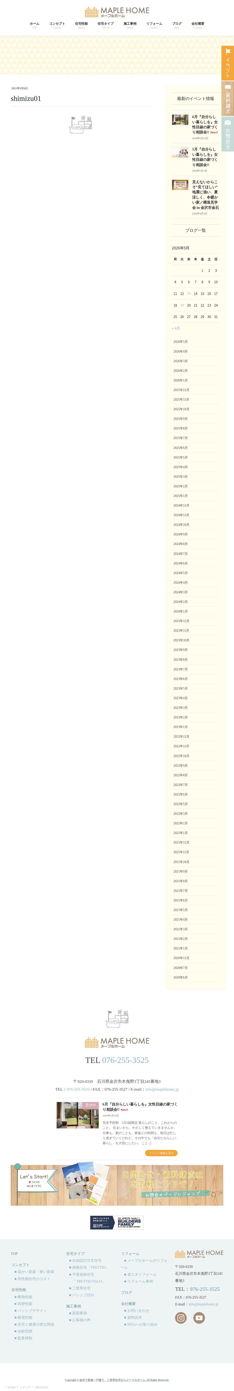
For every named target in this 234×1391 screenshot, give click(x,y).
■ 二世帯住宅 (79, 1288)
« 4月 (176, 328)
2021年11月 (181, 852)
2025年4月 (180, 467)
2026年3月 (180, 361)
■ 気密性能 (23, 1304)
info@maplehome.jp (162, 1089)
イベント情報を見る (161, 1153)
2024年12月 (181, 505)
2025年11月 (181, 399)
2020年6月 (180, 977)
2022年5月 (180, 804)
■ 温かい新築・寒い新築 (34, 1272)
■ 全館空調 (23, 1331)
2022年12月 (181, 736)
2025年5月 (180, 457)
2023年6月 (180, 679)
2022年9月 (180, 765)
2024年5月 (180, 573)
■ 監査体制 (23, 1338)
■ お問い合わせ (136, 1311)
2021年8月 (180, 881)
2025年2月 (180, 486)
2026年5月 (180, 341)
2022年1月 (180, 833)
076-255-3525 (125, 1060)
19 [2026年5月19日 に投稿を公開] (182, 305)
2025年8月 (180, 428)
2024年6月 (180, 563)
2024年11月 (181, 515)
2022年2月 (180, 823)
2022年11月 (181, 746)
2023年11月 (181, 630)
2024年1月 (180, 611)
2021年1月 (180, 948)
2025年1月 (180, 496)
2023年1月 (180, 727)
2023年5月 (180, 688)
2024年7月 (180, 553)
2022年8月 (180, 775)
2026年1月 (180, 380)
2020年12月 (181, 958)
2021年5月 (180, 910)
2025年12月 (181, 390)
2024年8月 (180, 544)
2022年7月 (180, 785)
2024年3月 (180, 592)
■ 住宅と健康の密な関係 (34, 1324)
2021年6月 (180, 900)
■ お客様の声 (79, 1320)
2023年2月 (180, 717)
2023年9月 (180, 650)
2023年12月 (181, 621)
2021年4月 (180, 919)
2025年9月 (180, 419)
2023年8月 (180, 659)
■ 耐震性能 (23, 1317)
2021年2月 (180, 939)
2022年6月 (180, 794)
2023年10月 (181, 640)
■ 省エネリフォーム (140, 1274)
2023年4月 (180, 698)
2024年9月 (180, 534)
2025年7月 (180, 438)
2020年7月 (180, 968)
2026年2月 (180, 370)
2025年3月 (180, 476)
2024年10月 (181, 524)
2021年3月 (180, 929)
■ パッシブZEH (81, 1295)
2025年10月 (181, 409)
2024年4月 (180, 582)
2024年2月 (180, 602)
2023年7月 (180, 669)
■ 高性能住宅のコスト (32, 1279)
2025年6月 (180, 448)
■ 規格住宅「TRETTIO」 (89, 1267)
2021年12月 (181, 842)
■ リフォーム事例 (138, 1281)
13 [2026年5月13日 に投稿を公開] (188, 293)
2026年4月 (180, 351)
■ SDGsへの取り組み (141, 1324)
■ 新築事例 (78, 1313)
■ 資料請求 (133, 1317)
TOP (14, 1254)
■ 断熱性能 (23, 1297)
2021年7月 (180, 890)
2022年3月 (180, 813)
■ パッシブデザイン (30, 1311)
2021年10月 (181, 862)
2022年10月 (181, 756)
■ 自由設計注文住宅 (85, 1260)
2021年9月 (180, 871)
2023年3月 (180, 707)
